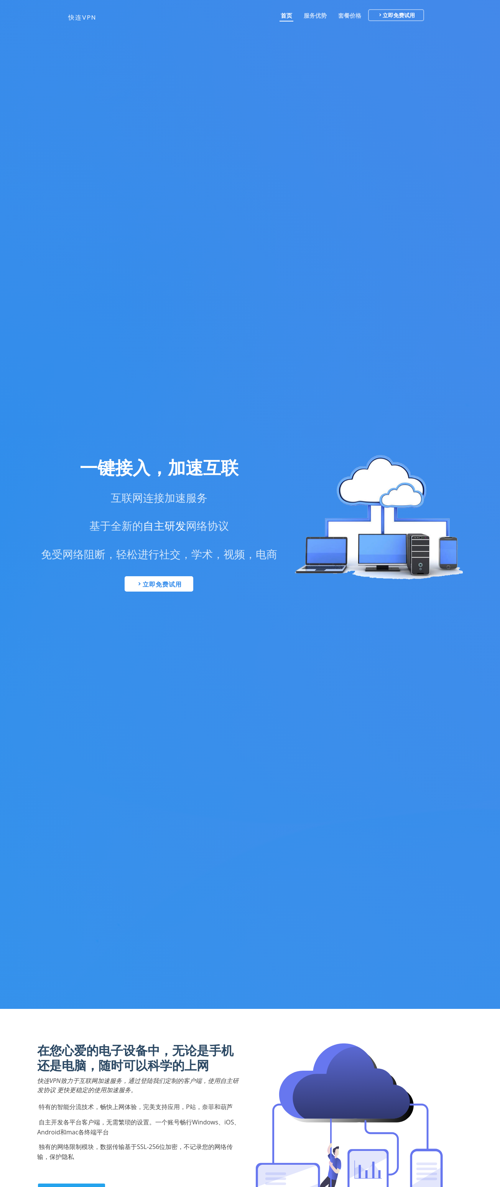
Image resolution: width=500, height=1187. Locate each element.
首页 (288, 16)
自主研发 (164, 526)
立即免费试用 (405, 15)
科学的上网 (178, 1065)
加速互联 (203, 468)
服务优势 (316, 16)
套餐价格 (351, 16)
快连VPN (82, 17)
